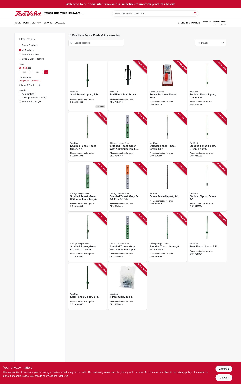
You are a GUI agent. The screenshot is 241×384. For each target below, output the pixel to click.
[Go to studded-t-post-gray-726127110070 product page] (127, 187)
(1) (31, 101)
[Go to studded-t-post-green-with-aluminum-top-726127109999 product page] (87, 187)
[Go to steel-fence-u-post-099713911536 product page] (87, 286)
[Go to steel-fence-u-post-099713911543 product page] (87, 86)
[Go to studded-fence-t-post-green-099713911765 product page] (167, 136)
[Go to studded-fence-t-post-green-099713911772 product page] (87, 136)
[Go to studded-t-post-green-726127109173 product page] (167, 237)
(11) (28, 94)
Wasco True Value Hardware (64, 12)
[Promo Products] (20, 45)
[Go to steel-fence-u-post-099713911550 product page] (207, 237)
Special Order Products (33, 59)
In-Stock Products (30, 54)
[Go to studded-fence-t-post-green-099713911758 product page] (207, 136)
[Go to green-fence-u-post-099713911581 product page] (167, 187)
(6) (34, 97)
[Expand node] (20, 85)
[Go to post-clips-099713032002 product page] (127, 286)
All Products (28, 50)
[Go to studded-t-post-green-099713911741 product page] (207, 187)
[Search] (195, 13)
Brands (48, 23)
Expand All (36, 81)
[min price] (24, 72)
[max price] (37, 72)
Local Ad (60, 23)
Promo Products (30, 45)
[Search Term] (155, 13)
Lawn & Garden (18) (31, 85)
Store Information (189, 23)
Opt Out (223, 377)
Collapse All (24, 81)
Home (18, 23)
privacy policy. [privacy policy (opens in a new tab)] (184, 372)
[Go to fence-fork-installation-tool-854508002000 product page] (167, 86)
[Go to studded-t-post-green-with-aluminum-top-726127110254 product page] (127, 136)
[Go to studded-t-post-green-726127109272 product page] (87, 237)
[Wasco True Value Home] (28, 13)
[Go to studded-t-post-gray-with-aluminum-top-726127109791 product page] (127, 237)
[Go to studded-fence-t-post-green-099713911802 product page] (207, 86)
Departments (31, 23)
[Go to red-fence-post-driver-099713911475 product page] (127, 86)
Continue (224, 369)
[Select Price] (46, 72)
